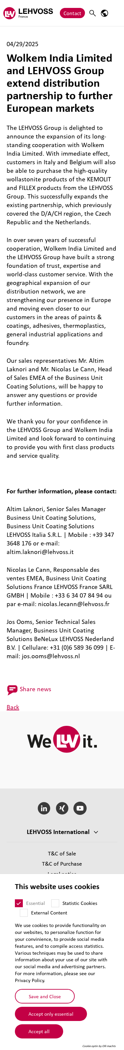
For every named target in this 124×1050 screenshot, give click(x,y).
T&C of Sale (62, 853)
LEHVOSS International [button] (58, 831)
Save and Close (45, 996)
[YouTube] (80, 808)
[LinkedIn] (44, 808)
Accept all (39, 1031)
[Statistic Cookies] (55, 903)
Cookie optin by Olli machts (99, 1046)
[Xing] (62, 808)
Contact (72, 13)
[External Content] (24, 913)
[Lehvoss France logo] (28, 13)
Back (13, 707)
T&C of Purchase (62, 863)
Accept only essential (50, 1014)
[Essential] (19, 903)
